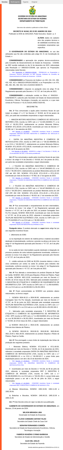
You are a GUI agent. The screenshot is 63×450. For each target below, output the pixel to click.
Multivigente (15, 2)
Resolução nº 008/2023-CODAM (26, 72)
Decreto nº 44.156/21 (23, 383)
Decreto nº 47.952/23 (23, 178)
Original (34, 2)
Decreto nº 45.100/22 (21, 151)
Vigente (25, 2)
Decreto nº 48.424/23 (23, 198)
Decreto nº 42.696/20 (23, 131)
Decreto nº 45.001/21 (23, 361)
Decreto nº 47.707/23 (23, 222)
